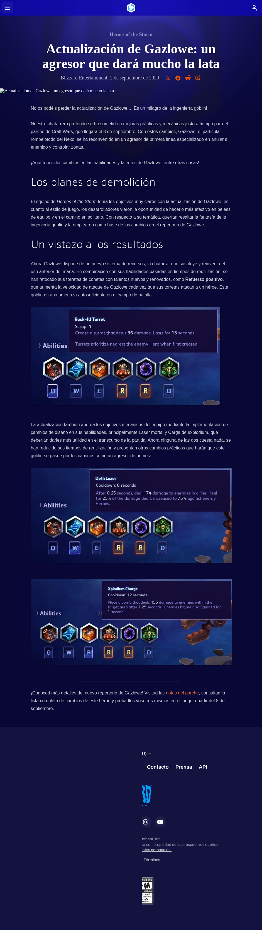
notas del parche (182, 693)
